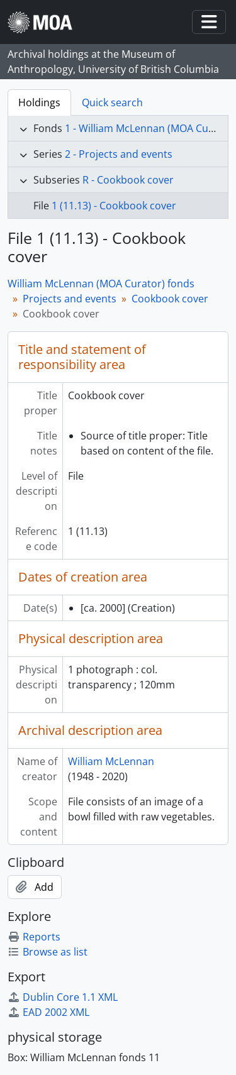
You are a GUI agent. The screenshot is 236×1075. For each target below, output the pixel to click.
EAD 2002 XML (48, 1012)
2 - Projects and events (118, 154)
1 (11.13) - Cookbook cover (114, 205)
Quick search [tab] (112, 102)
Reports (34, 937)
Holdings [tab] (39, 102)
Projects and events (69, 299)
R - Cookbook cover (128, 180)
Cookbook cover (170, 299)
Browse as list (47, 952)
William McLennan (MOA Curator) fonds (101, 283)
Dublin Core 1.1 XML (63, 997)
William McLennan (111, 761)
